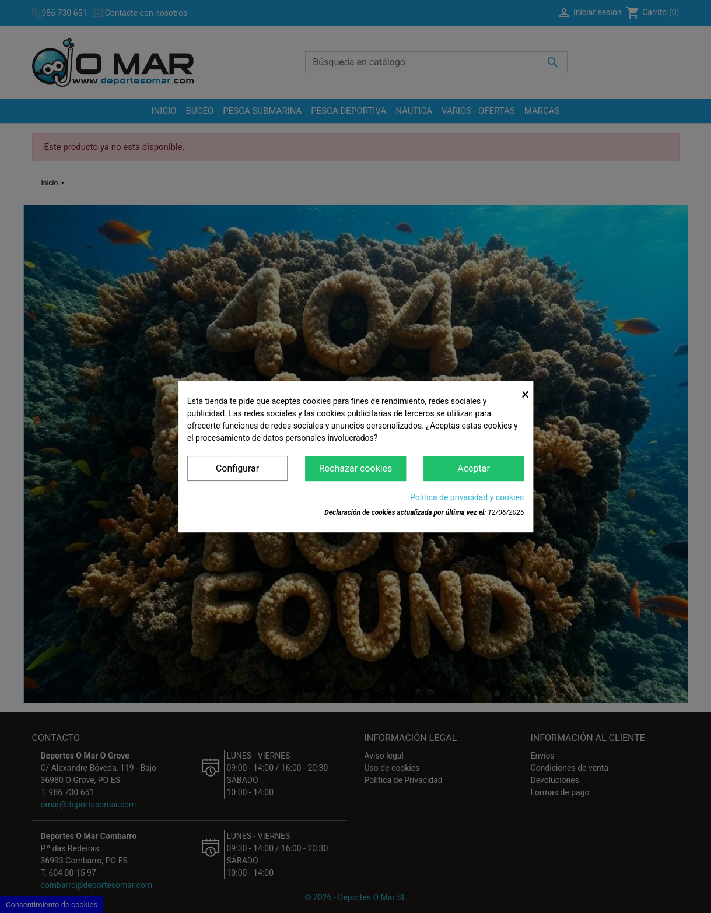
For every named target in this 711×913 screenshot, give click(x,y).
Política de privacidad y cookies (467, 497)
